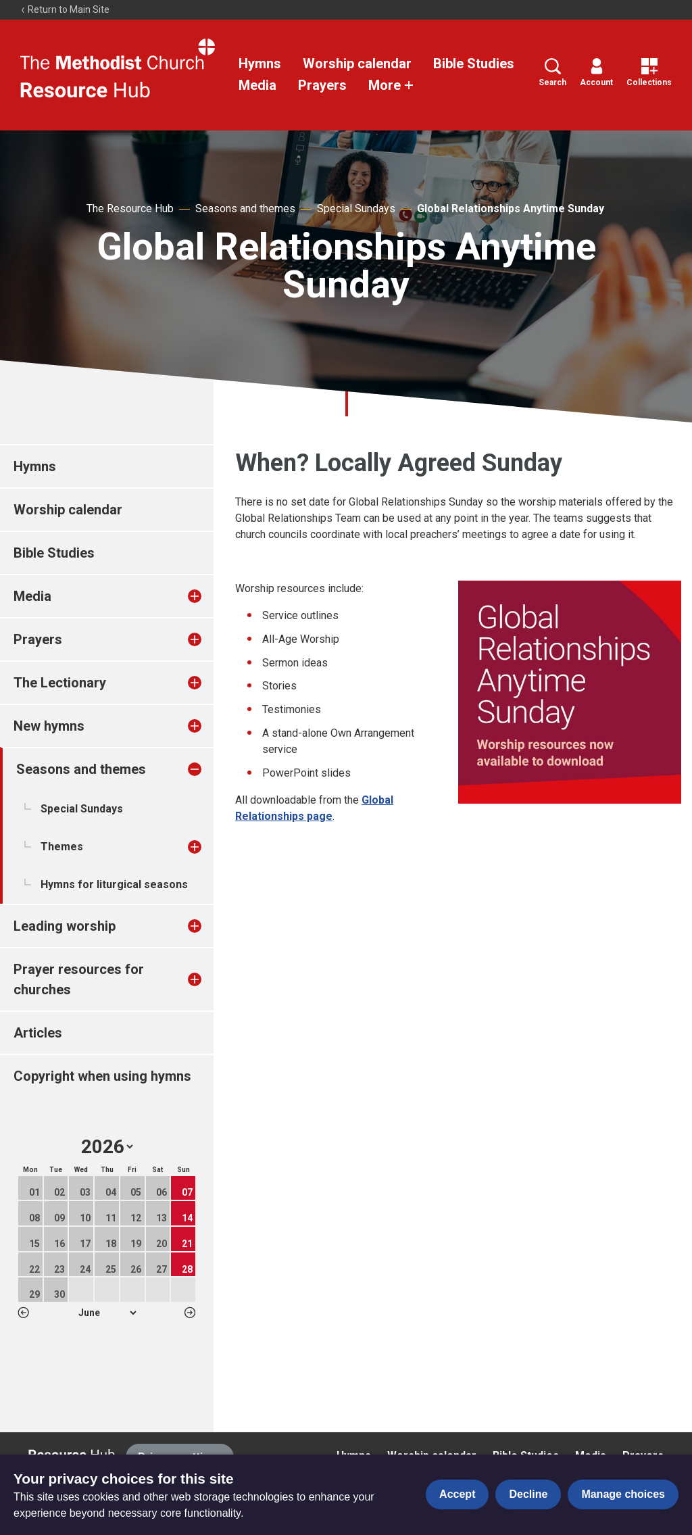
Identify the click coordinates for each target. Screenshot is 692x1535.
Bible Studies (473, 63)
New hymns (49, 726)
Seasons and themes (245, 208)
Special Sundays (356, 208)
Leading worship (65, 926)
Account (596, 72)
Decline (528, 1494)
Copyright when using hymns (102, 1076)
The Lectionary (60, 683)
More (391, 85)
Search (552, 72)
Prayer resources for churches (79, 979)
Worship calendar (357, 63)
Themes (62, 846)
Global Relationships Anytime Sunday (510, 208)
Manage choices (623, 1494)
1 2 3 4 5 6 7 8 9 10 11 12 (107, 1313)
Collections (649, 72)
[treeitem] (209, 596)
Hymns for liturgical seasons (114, 884)
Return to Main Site (64, 9)
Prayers (322, 85)
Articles (38, 1033)
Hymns (260, 63)
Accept (457, 1494)
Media (257, 85)
